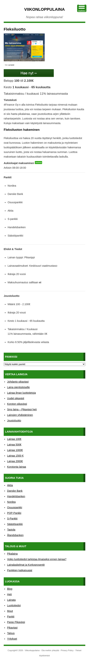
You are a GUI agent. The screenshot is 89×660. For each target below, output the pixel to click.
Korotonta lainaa (16, 466)
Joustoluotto (14, 420)
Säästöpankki (15, 524)
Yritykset (12, 638)
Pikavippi (12, 627)
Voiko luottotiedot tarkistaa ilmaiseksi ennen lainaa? (36, 559)
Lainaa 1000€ (15, 450)
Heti (9, 594)
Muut (10, 611)
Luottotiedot (14, 605)
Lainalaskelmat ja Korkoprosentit (25, 564)
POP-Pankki (14, 513)
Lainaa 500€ (14, 444)
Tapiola (11, 529)
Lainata (11, 599)
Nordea (11, 501)
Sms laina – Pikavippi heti (22, 409)
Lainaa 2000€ (15, 461)
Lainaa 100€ (14, 439)
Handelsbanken (16, 496)
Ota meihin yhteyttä (50, 650)
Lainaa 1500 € (15, 455)
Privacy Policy (67, 650)
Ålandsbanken (15, 535)
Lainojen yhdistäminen (20, 414)
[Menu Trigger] (81, 8)
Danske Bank (14, 490)
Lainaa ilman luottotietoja (21, 392)
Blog (9, 588)
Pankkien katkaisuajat (19, 570)
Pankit (10, 616)
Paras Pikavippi (16, 622)
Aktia (10, 485)
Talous (10, 633)
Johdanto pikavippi (18, 381)
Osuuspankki (14, 507)
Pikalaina (12, 553)
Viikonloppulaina (44, 9)
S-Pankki (12, 518)
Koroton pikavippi (17, 403)
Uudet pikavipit (15, 398)
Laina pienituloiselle (18, 387)
